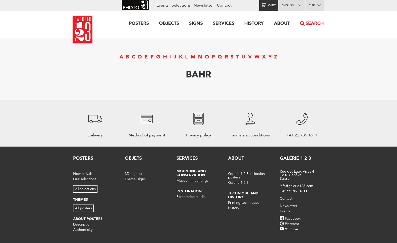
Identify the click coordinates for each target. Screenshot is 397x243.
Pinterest (292, 223)
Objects (169, 23)
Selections (181, 5)
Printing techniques (243, 202)
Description (82, 224)
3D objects (133, 173)
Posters (139, 23)
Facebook (293, 218)
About (282, 23)
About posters (88, 218)
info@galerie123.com (296, 186)
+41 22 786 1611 (293, 191)
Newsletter (204, 5)
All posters (83, 208)
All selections (85, 189)
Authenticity (83, 229)
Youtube (291, 229)
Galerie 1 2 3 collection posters (246, 175)
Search (315, 23)
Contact (224, 5)
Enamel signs (135, 179)
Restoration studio (191, 196)
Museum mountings (192, 180)
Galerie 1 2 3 (238, 182)
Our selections (84, 179)
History (254, 23)
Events (162, 5)
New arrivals (82, 173)
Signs (196, 23)
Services (223, 23)
